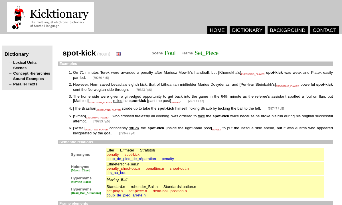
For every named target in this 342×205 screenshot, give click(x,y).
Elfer (110, 150)
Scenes (20, 68)
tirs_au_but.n (118, 173)
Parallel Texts (25, 84)
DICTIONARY (247, 30)
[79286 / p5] (101, 77)
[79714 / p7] (196, 100)
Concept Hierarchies (31, 73)
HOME (217, 30)
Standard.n (116, 186)
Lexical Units (25, 62)
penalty (113, 154)
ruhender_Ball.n (144, 186)
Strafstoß (147, 150)
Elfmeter (127, 150)
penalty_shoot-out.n (123, 168)
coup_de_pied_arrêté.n (126, 195)
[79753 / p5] (102, 121)
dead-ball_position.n (170, 191)
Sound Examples (28, 79)
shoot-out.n (179, 168)
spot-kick (132, 154)
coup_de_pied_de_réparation (131, 159)
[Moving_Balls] (81, 181)
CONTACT (324, 30)
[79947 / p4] (127, 133)
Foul (170, 53)
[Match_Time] (80, 170)
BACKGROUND (287, 30)
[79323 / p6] (143, 89)
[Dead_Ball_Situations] (86, 192)
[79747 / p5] (276, 108)
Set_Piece (206, 53)
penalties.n (155, 168)
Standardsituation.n (179, 186)
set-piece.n (137, 191)
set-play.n (115, 191)
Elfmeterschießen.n (123, 164)
